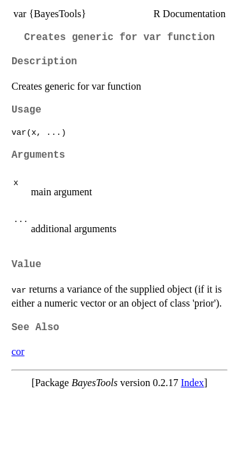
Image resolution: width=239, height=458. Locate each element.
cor (17, 351)
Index (192, 382)
